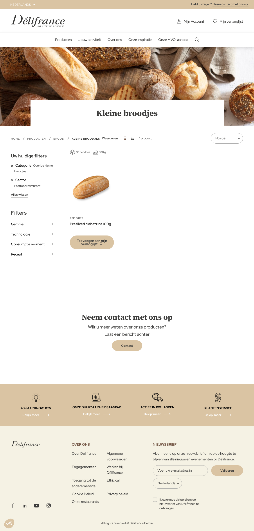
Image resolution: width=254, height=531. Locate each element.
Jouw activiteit (89, 39)
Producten (63, 39)
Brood (59, 139)
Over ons (115, 39)
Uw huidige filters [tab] (29, 156)
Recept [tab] (16, 254)
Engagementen (84, 467)
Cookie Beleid (83, 494)
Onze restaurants (85, 501)
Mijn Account (194, 21)
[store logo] (38, 21)
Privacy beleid (117, 494)
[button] (20, 4)
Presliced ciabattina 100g (90, 224)
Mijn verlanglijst (231, 21)
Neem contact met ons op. (231, 4)
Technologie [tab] (20, 234)
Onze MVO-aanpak (173, 39)
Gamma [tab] (17, 224)
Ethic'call (113, 480)
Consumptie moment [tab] (28, 244)
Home (16, 139)
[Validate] (227, 470)
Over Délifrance (84, 453)
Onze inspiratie (140, 39)
